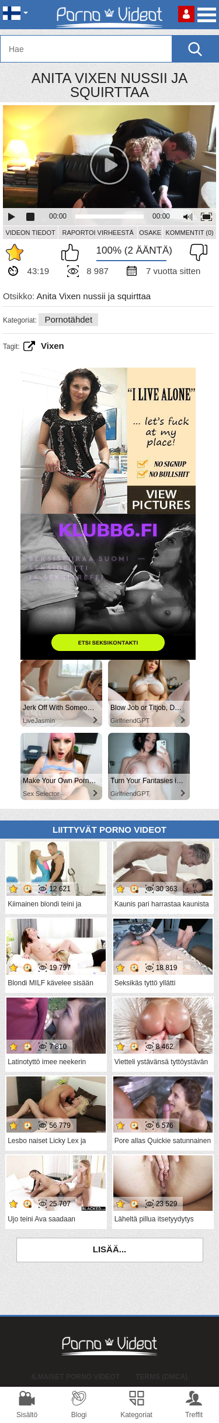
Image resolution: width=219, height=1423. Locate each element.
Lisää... (110, 1249)
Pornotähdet (68, 319)
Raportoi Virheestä (97, 232)
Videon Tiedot (30, 232)
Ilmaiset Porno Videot (76, 1377)
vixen (52, 346)
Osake (150, 232)
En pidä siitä (195, 252)
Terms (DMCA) (161, 1377)
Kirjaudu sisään (186, 14)
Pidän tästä (73, 252)
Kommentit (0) (189, 232)
